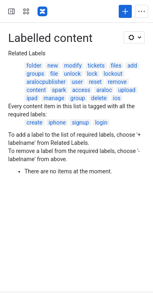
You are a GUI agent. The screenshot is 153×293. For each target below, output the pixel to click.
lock (92, 73)
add (132, 65)
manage (54, 98)
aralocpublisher (46, 82)
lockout (113, 73)
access (81, 90)
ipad (32, 98)
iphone (57, 122)
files (116, 65)
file (54, 73)
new (52, 65)
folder (34, 65)
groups (35, 73)
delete (98, 98)
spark (59, 90)
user (77, 82)
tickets (96, 65)
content (36, 90)
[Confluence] (42, 11)
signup (80, 122)
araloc (104, 90)
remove (117, 82)
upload (126, 90)
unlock (72, 73)
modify (73, 65)
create (34, 122)
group (77, 98)
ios (117, 98)
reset (95, 82)
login (101, 122)
